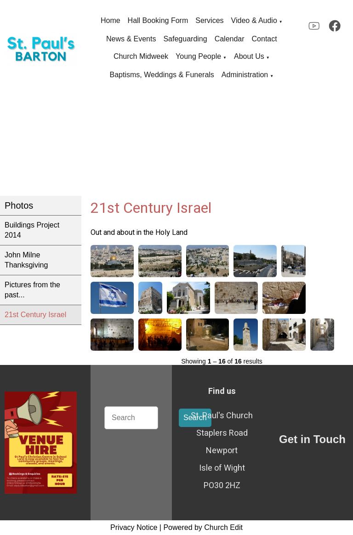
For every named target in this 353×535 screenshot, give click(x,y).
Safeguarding (185, 39)
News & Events (131, 39)
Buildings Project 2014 (32, 230)
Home (110, 20)
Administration (245, 75)
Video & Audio (254, 20)
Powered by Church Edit (203, 527)
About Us (249, 56)
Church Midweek (141, 56)
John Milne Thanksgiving (26, 260)
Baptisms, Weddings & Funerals (162, 75)
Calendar (230, 39)
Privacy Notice (133, 527)
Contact (264, 39)
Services (209, 20)
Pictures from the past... (32, 290)
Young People (198, 56)
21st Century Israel (35, 315)
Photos (19, 205)
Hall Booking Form (158, 20)
